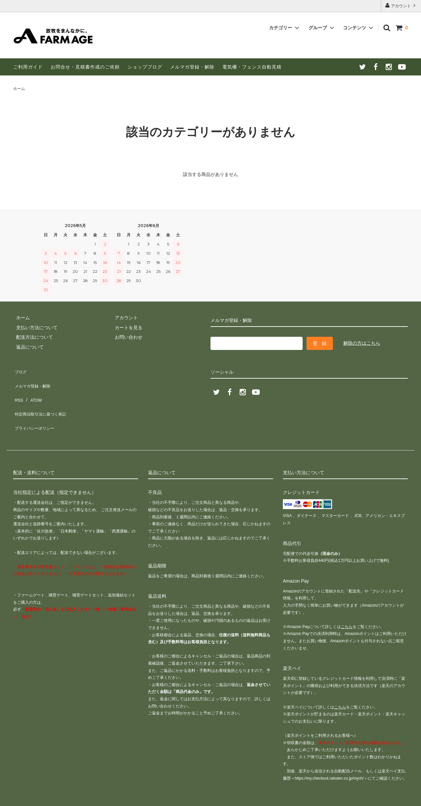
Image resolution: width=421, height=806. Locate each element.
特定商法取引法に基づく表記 (43, 399)
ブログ (20, 369)
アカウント (401, 5)
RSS (18, 389)
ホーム (19, 88)
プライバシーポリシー (36, 408)
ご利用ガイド (28, 67)
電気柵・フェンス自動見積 (252, 67)
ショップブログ (145, 67)
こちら (347, 604)
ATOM (32, 389)
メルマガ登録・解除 (192, 67)
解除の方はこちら (361, 343)
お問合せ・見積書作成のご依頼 (85, 67)
